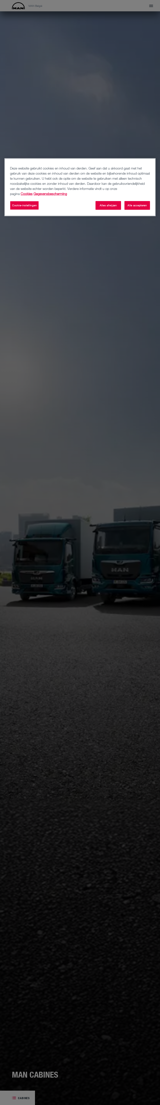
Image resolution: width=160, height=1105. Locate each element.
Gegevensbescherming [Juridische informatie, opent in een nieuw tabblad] (50, 194)
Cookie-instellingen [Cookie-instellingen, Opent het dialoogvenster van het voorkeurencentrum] (24, 205)
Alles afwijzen (108, 205)
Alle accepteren (137, 205)
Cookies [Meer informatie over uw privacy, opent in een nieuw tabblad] (27, 194)
